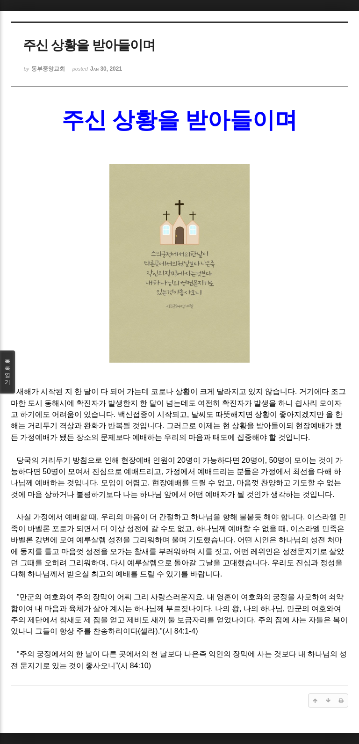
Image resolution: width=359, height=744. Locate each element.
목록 (7, 372)
